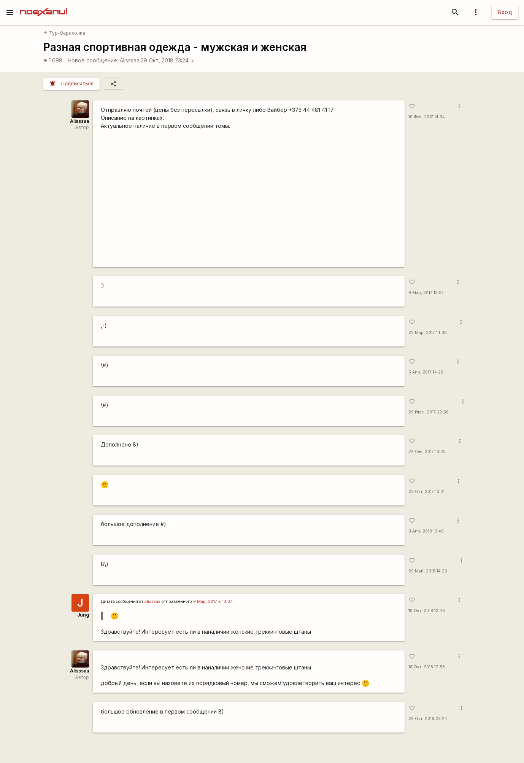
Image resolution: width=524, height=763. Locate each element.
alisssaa (152, 601)
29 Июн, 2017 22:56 (428, 412)
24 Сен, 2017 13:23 (427, 451)
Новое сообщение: (93, 60)
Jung (83, 615)
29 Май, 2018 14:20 (427, 571)
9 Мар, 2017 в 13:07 (212, 601)
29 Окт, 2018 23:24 (167, 60)
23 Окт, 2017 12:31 (426, 491)
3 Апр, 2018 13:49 (426, 531)
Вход (505, 12)
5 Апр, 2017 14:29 (425, 372)
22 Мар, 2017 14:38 (427, 332)
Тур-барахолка (64, 33)
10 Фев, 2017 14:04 (426, 116)
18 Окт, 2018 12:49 (426, 610)
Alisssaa (130, 60)
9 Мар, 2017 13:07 (426, 292)
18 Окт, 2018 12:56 (426, 666)
